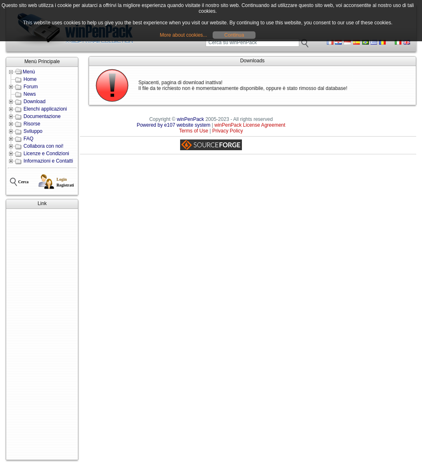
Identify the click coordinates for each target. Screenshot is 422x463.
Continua (234, 35)
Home (30, 79)
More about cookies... (183, 35)
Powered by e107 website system (174, 125)
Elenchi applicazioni (45, 109)
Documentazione (42, 116)
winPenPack (190, 119)
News (29, 94)
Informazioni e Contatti (48, 161)
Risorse (31, 124)
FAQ (28, 139)
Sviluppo (32, 131)
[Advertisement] (42, 334)
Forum (30, 87)
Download (34, 101)
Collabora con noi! (43, 146)
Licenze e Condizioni (46, 153)
